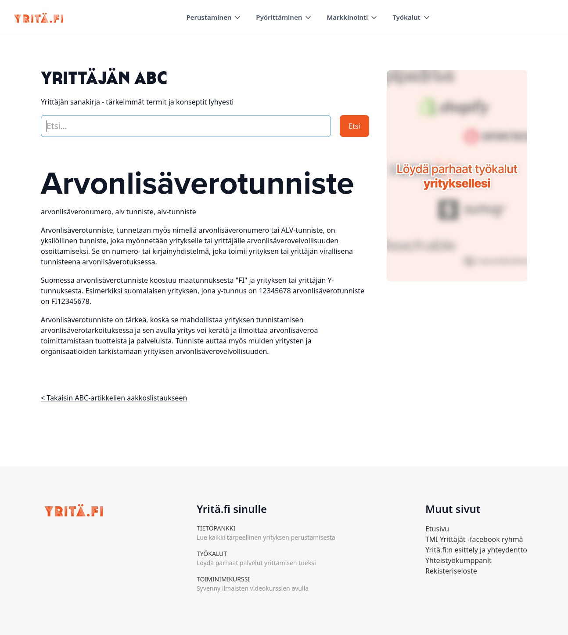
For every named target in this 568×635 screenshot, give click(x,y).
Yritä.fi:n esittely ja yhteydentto (476, 550)
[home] (38, 17)
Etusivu (437, 529)
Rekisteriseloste (451, 571)
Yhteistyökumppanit (458, 560)
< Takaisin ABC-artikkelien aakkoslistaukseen (114, 398)
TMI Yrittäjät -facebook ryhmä (474, 539)
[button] (214, 17)
